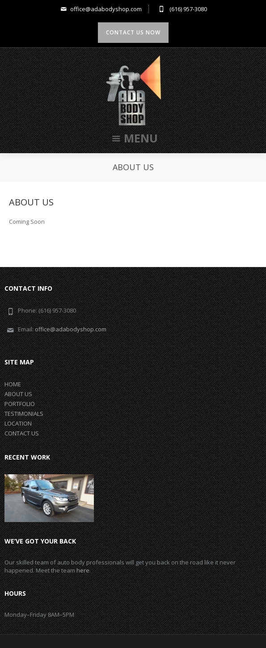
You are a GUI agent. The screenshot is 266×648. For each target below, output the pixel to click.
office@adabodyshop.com (100, 9)
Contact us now (133, 32)
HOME (12, 384)
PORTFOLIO (19, 404)
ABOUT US (31, 202)
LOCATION (18, 423)
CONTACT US (21, 433)
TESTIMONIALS (23, 414)
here (82, 570)
